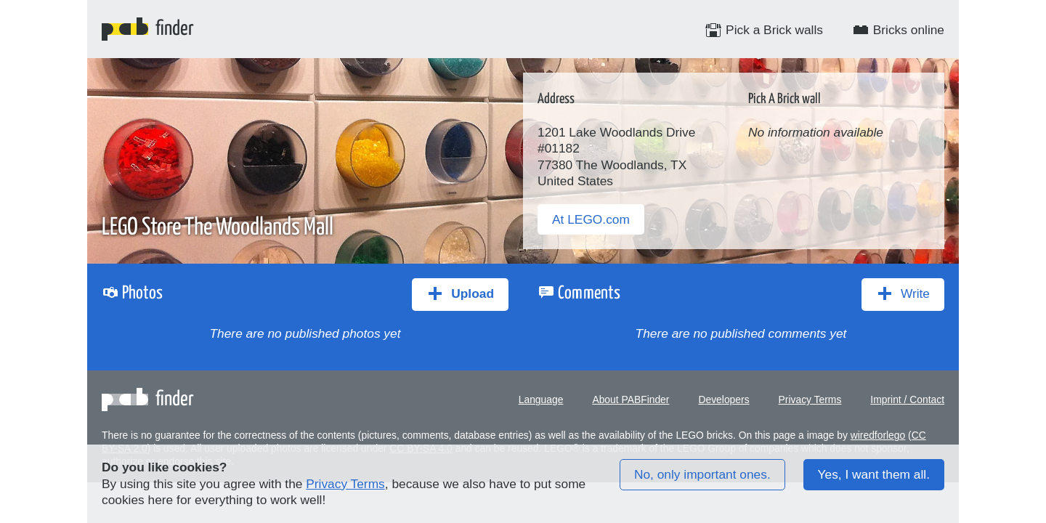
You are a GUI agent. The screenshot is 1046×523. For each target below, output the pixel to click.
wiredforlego (878, 435)
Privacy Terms (810, 399)
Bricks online (898, 29)
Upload (460, 293)
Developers (723, 399)
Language (541, 399)
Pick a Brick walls (764, 29)
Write (903, 293)
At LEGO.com (591, 219)
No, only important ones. (702, 474)
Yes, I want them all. (874, 474)
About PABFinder (630, 399)
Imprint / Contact (907, 399)
